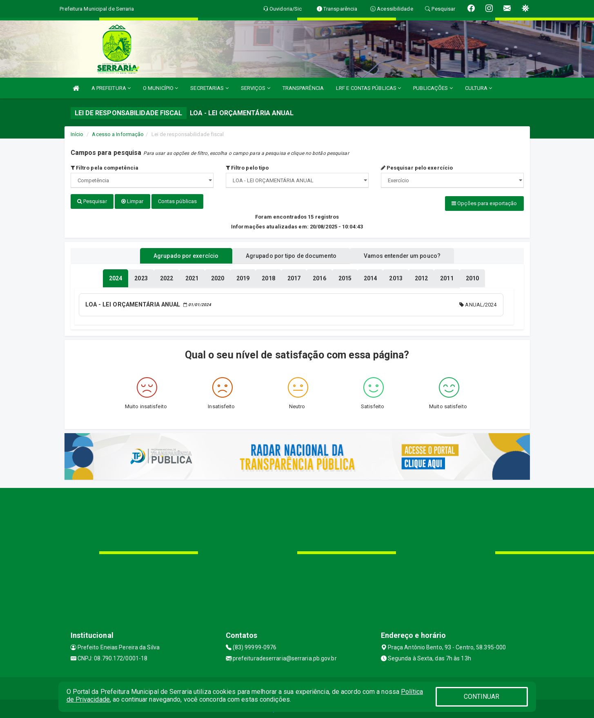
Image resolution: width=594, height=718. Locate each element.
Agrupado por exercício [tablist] (179, 254)
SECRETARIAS (209, 88)
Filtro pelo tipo (247, 168)
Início (77, 134)
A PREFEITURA (111, 88)
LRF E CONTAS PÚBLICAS (368, 88)
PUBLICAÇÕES (432, 88)
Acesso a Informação (118, 134)
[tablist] (115, 277)
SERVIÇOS (255, 88)
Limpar (132, 201)
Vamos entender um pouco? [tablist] (409, 254)
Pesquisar (92, 201)
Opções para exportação (484, 203)
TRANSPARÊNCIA (303, 88)
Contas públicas (177, 201)
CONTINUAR (482, 696)
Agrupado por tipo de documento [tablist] (291, 254)
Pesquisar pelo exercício (417, 168)
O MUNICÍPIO (160, 88)
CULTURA (478, 88)
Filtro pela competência (105, 168)
